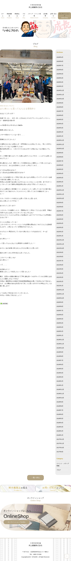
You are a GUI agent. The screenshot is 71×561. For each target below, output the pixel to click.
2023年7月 (60, 161)
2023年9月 (60, 152)
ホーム (3, 16)
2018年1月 (60, 435)
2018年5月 (60, 418)
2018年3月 (60, 427)
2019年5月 (60, 368)
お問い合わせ (53, 16)
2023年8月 (60, 157)
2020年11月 (60, 294)
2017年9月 (60, 451)
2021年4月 (60, 273)
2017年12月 (60, 439)
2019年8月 (60, 356)
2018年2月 (60, 431)
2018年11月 (60, 393)
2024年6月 (60, 115)
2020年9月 (60, 302)
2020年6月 (60, 314)
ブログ (24, 16)
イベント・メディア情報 (63, 465)
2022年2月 (60, 231)
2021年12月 (60, 240)
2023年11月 (60, 144)
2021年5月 (60, 269)
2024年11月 (60, 94)
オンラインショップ (64, 16)
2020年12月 (60, 290)
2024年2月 (60, 132)
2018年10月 (60, 397)
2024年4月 (60, 123)
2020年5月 (60, 319)
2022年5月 (60, 219)
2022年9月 (60, 202)
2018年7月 (60, 410)
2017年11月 (60, 443)
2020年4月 (60, 323)
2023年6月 (60, 165)
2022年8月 (60, 206)
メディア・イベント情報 (34, 16)
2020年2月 (60, 331)
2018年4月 (60, 422)
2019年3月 (60, 377)
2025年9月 (60, 61)
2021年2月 (60, 281)
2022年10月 (60, 198)
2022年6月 (60, 215)
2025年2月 (60, 86)
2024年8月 (60, 107)
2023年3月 (60, 177)
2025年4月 (60, 78)
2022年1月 (60, 236)
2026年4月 (60, 57)
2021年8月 (60, 256)
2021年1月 (60, 285)
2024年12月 (60, 90)
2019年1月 (60, 385)
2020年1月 (60, 335)
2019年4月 (60, 373)
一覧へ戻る (35, 477)
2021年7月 (60, 260)
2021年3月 (60, 277)
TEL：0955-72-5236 (35, 554)
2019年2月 (60, 381)
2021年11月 (60, 244)
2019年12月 (60, 339)
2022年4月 (60, 223)
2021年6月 (60, 265)
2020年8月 (60, 306)
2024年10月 (60, 98)
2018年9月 (60, 402)
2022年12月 (60, 190)
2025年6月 (60, 69)
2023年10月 (60, 148)
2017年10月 (60, 447)
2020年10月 (60, 298)
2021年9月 (60, 252)
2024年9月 (60, 103)
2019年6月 (60, 364)
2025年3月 (60, 82)
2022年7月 (60, 211)
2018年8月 (60, 406)
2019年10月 (60, 348)
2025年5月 (60, 74)
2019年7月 (60, 360)
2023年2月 (60, 182)
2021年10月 (60, 248)
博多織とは (17, 16)
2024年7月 (60, 111)
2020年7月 (60, 310)
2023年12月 (60, 140)
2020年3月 (60, 327)
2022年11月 (60, 194)
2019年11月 (60, 343)
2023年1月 (60, 186)
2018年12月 (60, 389)
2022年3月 (60, 227)
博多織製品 (9, 16)
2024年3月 (60, 128)
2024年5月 (60, 119)
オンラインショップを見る (16, 522)
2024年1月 (60, 136)
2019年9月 (60, 352)
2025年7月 (60, 65)
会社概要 (45, 16)
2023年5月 (60, 169)
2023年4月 (60, 173)
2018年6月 (60, 414)
